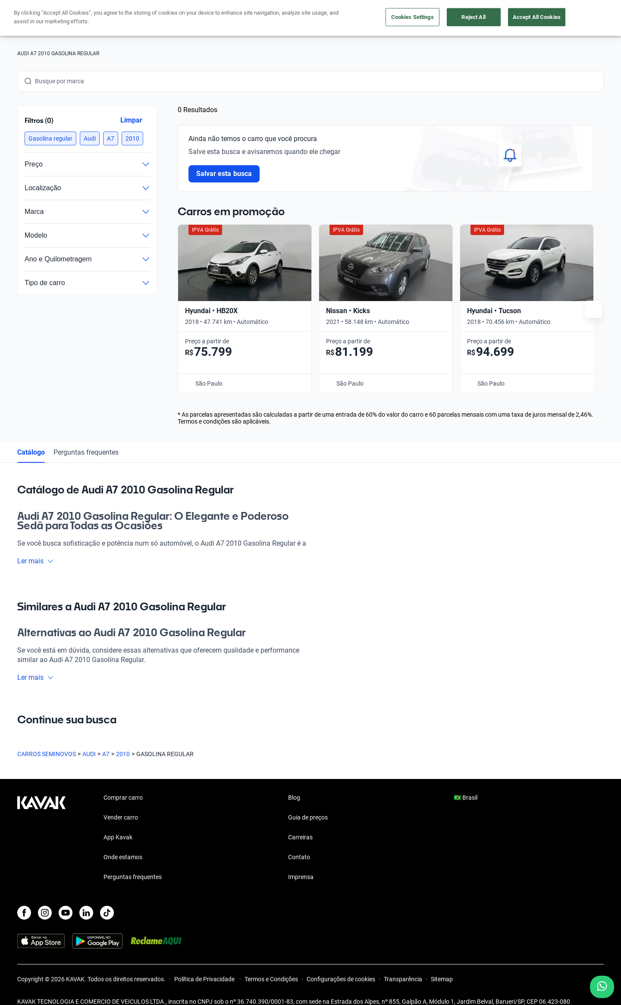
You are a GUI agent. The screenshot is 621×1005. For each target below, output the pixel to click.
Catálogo (31, 437)
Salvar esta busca (224, 174)
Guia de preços (308, 802)
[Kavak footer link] (41, 823)
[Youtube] (65, 898)
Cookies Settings (412, 17)
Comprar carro (123, 782)
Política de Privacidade (205, 964)
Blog (294, 782)
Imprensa (301, 862)
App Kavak (118, 822)
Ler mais (35, 546)
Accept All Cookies (537, 17)
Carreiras (300, 822)
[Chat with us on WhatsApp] (602, 987)
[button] (50, 138)
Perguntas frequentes (86, 437)
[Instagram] (45, 898)
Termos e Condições (271, 964)
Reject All (473, 17)
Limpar (131, 120)
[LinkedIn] (86, 898)
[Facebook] (24, 898)
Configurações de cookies (341, 964)
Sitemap (442, 964)
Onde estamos (123, 842)
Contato (299, 842)
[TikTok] (107, 898)
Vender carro (121, 802)
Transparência (403, 964)
